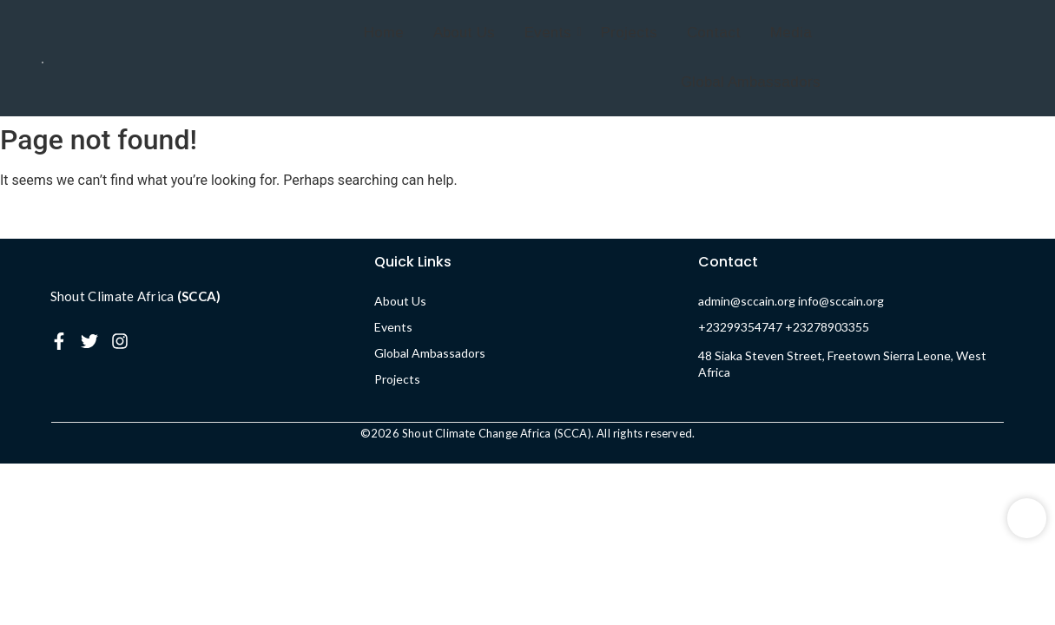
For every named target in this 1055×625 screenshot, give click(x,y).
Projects (629, 32)
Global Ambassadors (751, 82)
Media (791, 32)
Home (384, 32)
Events (550, 32)
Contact (714, 32)
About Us (464, 32)
